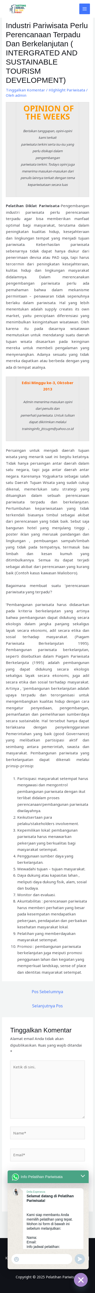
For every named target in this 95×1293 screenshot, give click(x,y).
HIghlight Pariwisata (67, 89)
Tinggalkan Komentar (25, 89)
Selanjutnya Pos (47, 1006)
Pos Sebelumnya (47, 991)
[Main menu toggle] (84, 9)
